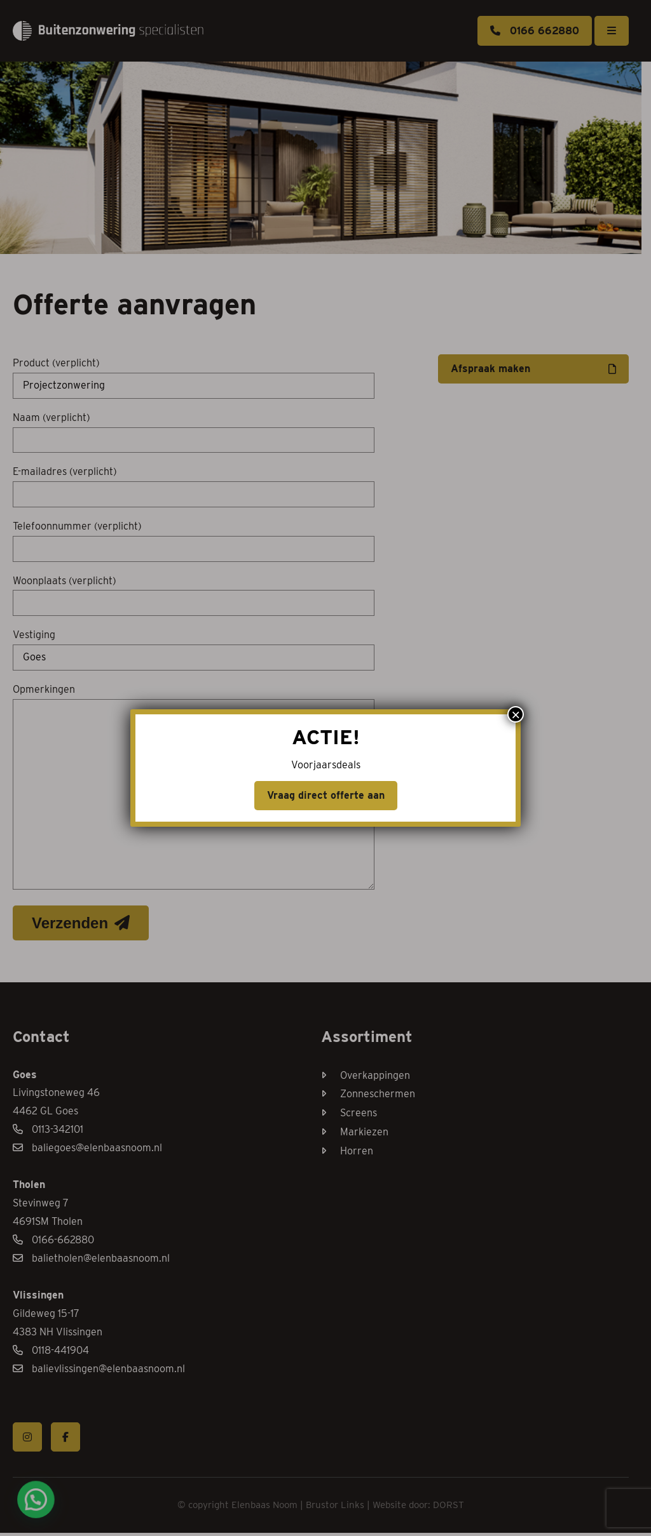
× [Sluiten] (515, 714)
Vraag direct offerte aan (326, 795)
